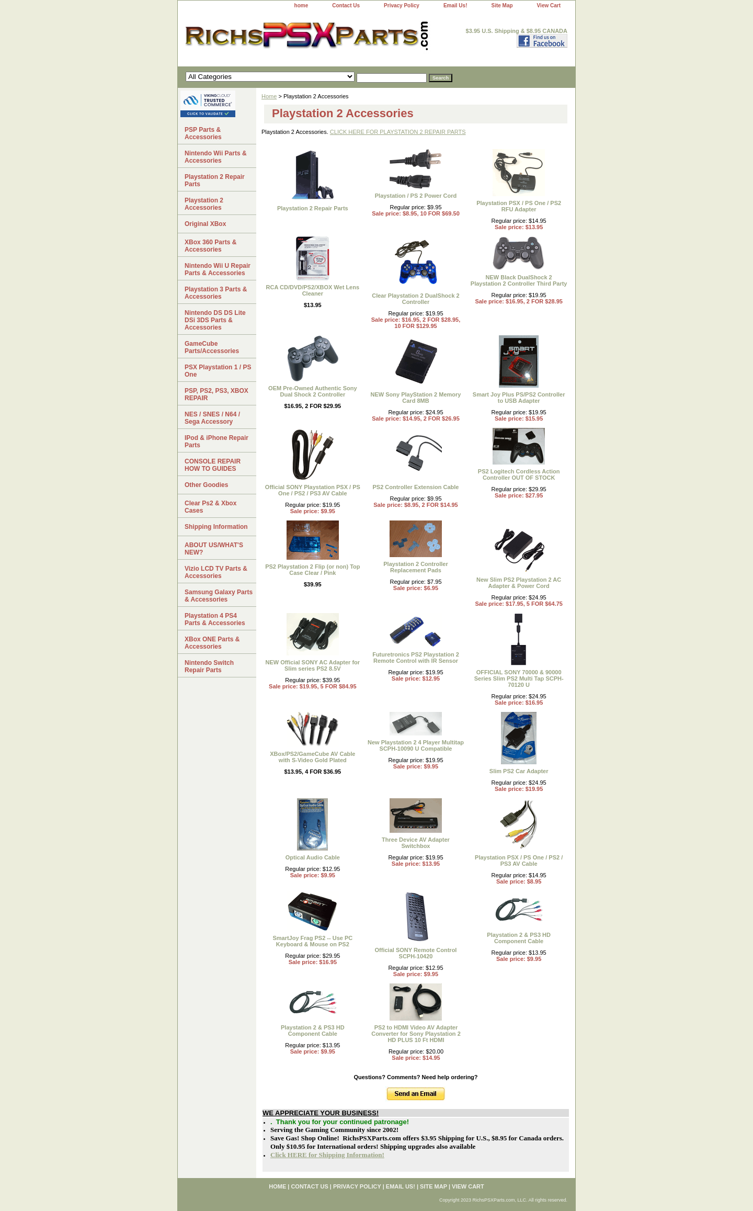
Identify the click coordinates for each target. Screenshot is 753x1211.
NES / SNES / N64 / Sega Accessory (212, 418)
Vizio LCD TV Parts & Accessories (216, 572)
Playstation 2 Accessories (204, 204)
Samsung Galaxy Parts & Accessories (219, 595)
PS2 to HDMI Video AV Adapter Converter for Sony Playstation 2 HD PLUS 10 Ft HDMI (416, 1033)
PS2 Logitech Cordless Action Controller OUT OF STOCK (519, 474)
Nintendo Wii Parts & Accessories (216, 157)
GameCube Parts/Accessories (212, 347)
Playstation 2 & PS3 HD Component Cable (519, 938)
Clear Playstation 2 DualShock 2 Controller (416, 298)
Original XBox (205, 224)
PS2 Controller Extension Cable (415, 487)
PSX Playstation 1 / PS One (218, 371)
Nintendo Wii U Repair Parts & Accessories (217, 269)
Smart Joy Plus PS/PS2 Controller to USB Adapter (519, 397)
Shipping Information (216, 526)
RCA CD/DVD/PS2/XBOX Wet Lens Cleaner (312, 290)
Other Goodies (206, 485)
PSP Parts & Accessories (203, 133)
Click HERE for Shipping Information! (327, 1155)
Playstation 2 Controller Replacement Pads (415, 567)
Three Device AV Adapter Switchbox (416, 842)
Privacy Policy (401, 5)
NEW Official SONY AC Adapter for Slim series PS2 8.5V (313, 665)
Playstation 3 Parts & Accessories (216, 293)
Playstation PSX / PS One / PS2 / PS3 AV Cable (519, 860)
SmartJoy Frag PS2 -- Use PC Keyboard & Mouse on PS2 (312, 941)
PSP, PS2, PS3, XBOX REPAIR (216, 394)
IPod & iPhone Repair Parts (216, 441)
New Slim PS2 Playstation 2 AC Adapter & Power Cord (518, 582)
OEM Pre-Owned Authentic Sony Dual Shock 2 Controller (312, 391)
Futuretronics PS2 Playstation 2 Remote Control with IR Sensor (415, 657)
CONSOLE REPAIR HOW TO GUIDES (213, 465)
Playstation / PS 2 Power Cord (416, 196)
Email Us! (455, 5)
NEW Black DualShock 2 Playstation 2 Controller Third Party (519, 280)
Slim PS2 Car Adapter (519, 771)
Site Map (501, 5)
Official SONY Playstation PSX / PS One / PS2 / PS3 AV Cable (312, 490)
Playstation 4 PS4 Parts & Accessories (215, 619)
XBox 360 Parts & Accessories (210, 246)
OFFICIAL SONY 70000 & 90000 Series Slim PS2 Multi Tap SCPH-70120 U (519, 678)
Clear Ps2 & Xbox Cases (210, 507)
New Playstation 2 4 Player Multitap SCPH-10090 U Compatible (416, 745)
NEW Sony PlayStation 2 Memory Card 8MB (415, 397)
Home (269, 96)
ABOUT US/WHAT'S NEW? (214, 548)
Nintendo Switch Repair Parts (209, 666)
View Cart (549, 5)
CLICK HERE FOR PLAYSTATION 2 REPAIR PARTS (398, 132)
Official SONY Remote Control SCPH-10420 (416, 953)
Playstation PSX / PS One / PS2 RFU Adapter (518, 206)
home (301, 5)
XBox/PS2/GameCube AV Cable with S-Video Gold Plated (312, 757)
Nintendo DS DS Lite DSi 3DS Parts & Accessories (215, 320)
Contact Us (346, 5)
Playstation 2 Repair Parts (312, 208)
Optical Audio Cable (313, 857)
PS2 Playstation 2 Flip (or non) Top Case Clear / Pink (312, 569)
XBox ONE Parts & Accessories (212, 643)
